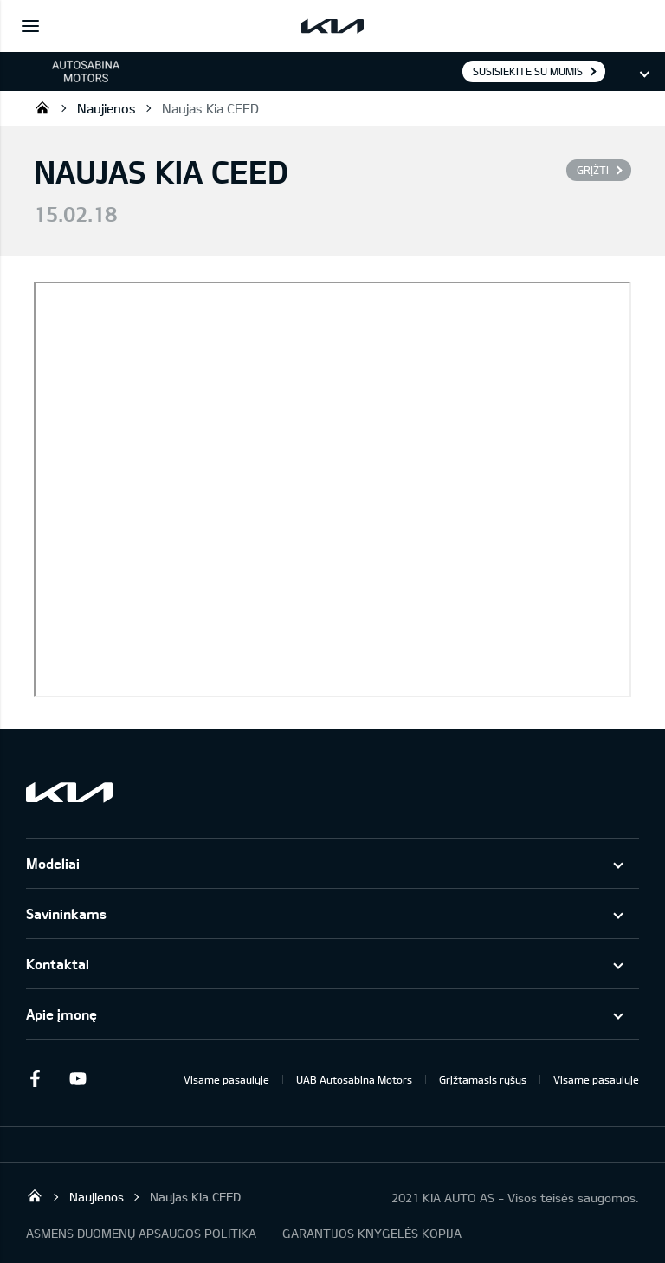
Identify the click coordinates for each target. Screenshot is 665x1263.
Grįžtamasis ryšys (482, 1079)
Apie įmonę (61, 1014)
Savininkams (66, 913)
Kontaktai (57, 963)
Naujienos (106, 108)
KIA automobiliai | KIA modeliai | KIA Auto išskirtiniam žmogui (42, 107)
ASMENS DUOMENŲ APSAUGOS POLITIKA (141, 1233)
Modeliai (53, 863)
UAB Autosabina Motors (354, 1079)
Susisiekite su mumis (528, 71)
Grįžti (593, 170)
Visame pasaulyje (226, 1079)
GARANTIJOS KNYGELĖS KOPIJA (372, 1233)
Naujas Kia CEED (210, 108)
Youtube (78, 1078)
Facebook (34, 1078)
